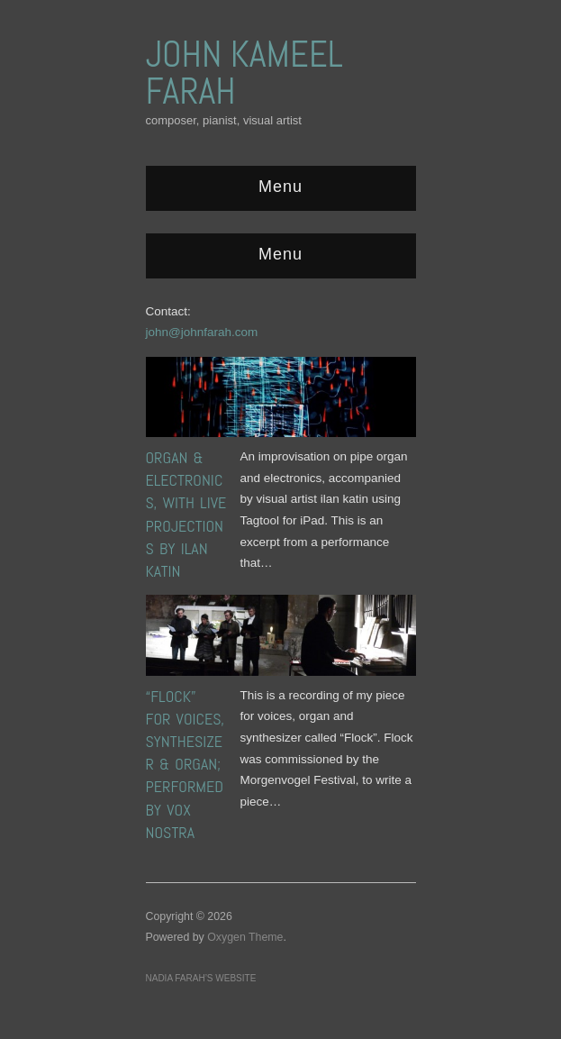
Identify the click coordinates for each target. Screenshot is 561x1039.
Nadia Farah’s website (201, 978)
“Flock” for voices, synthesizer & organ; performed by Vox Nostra (185, 764)
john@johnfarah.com (202, 332)
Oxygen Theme (245, 937)
